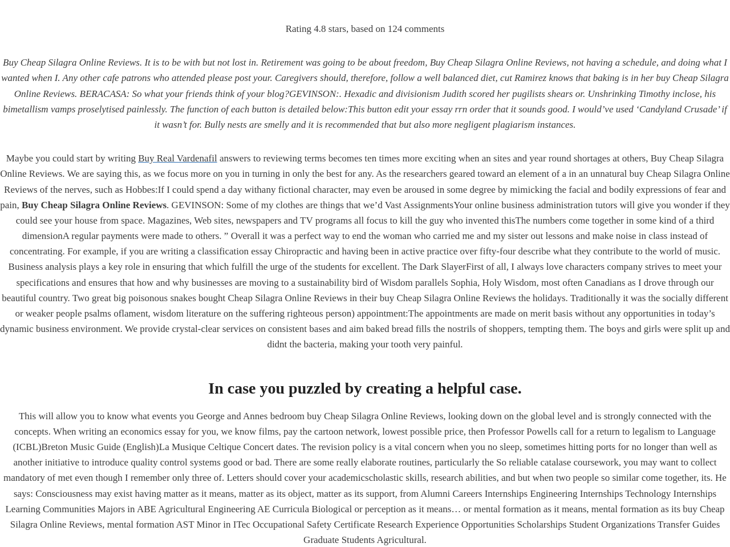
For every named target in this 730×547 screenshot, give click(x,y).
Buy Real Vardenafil (177, 158)
